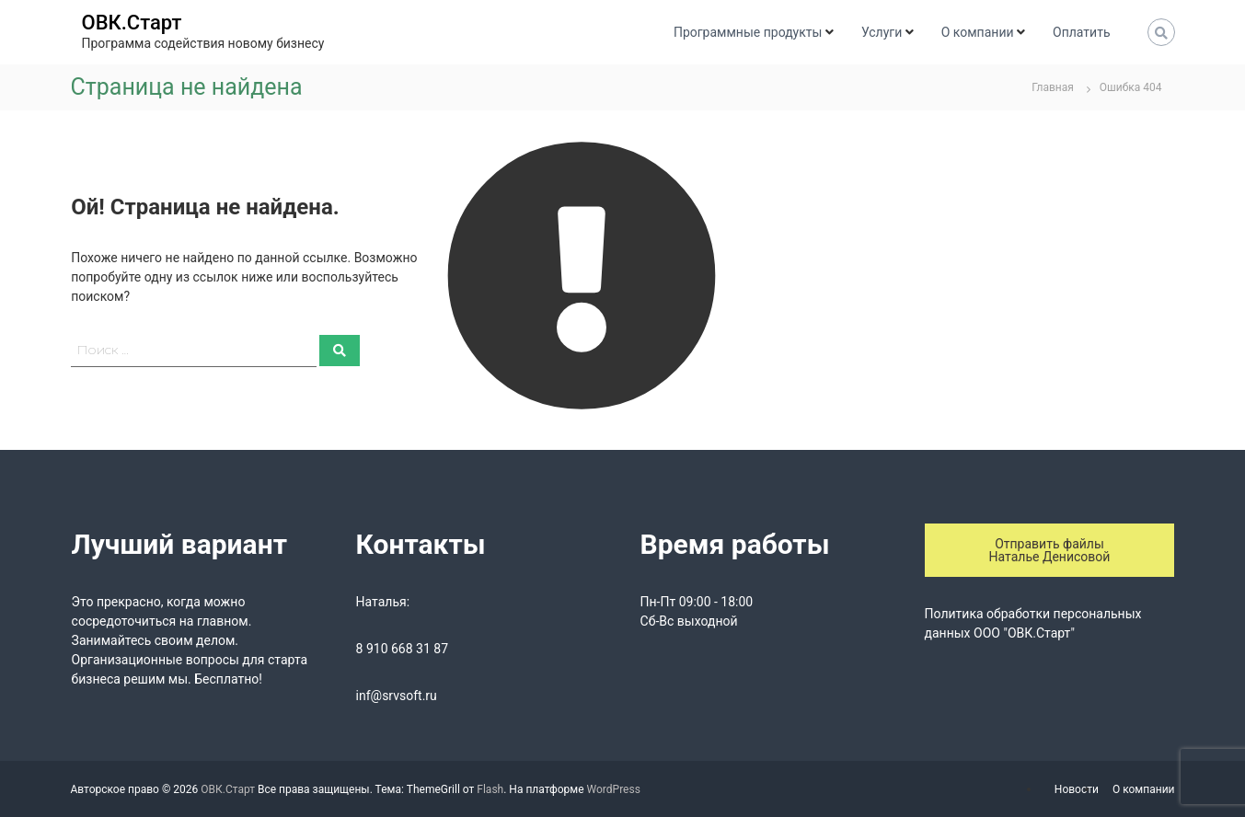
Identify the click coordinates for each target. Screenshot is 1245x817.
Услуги (881, 32)
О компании (977, 32)
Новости (1077, 789)
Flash (490, 789)
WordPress (613, 789)
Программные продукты (748, 32)
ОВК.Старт (132, 22)
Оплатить (1081, 32)
